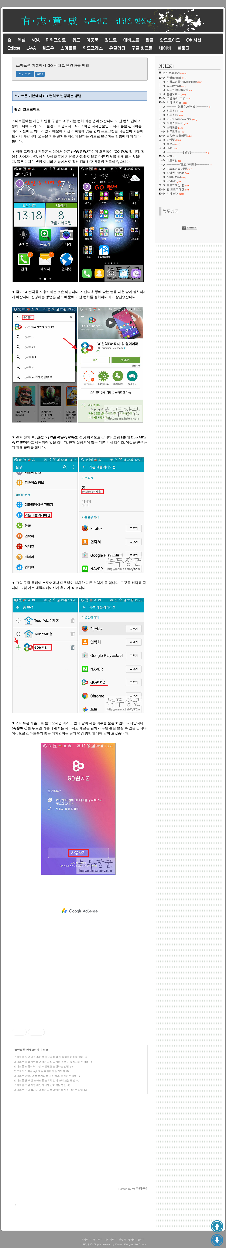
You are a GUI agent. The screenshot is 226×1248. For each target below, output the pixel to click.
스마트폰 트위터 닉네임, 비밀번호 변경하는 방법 (41, 1066)
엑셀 (21, 40)
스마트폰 (68, 48)
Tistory (141, 1244)
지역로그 (86, 1239)
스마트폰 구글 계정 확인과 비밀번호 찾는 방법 (40, 1085)
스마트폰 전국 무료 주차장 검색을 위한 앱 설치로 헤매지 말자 (48, 1057)
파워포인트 (55, 40)
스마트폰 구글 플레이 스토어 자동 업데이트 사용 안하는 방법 (48, 1089)
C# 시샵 (193, 40)
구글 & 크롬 (142, 48)
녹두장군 (170, 211)
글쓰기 (141, 1239)
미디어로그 (110, 1239)
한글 (149, 40)
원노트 (111, 40)
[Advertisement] (80, 911)
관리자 (131, 1239)
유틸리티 (117, 48)
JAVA (31, 48)
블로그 (183, 48)
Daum (118, 1244)
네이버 (165, 48)
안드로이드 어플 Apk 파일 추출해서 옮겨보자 (39, 1071)
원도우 (48, 48)
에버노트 (131, 40)
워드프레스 (93, 48)
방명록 (122, 1239)
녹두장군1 (85, 1244)
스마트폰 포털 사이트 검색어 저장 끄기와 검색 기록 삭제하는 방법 (51, 1061)
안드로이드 (170, 40)
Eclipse (13, 48)
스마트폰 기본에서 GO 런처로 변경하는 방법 (52, 65)
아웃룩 (92, 40)
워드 (76, 40)
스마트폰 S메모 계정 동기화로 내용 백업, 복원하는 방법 (45, 1075)
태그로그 (97, 1239)
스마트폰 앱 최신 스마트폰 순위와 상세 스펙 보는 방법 (44, 1080)
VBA (35, 40)
